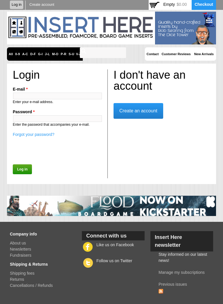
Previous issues (173, 284)
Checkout (204, 4)
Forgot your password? (33, 134)
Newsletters (20, 249)
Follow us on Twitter (114, 260)
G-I (40, 54)
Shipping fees (22, 273)
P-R (63, 54)
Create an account (138, 110)
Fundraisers (20, 255)
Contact (153, 54)
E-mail (20, 89)
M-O (55, 54)
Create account (41, 5)
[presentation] (57, 149)
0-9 (17, 54)
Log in (16, 5)
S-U (71, 54)
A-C (25, 54)
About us (18, 243)
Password (24, 111)
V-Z (78, 54)
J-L (47, 54)
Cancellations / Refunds (31, 285)
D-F (33, 54)
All (11, 54)
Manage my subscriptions (182, 272)
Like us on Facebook (115, 244)
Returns (17, 279)
